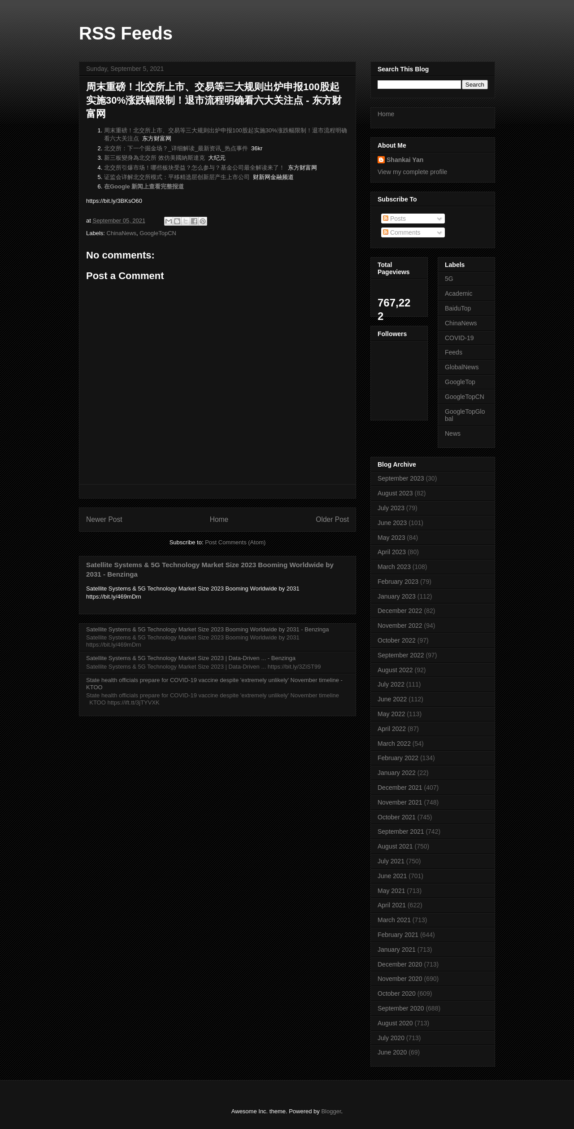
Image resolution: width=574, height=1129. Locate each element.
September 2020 (401, 1008)
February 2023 (398, 581)
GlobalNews (461, 367)
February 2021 (398, 934)
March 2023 (394, 566)
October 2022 (397, 640)
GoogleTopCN (157, 233)
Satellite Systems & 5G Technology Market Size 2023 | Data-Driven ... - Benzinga (191, 658)
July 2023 (391, 508)
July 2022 (391, 684)
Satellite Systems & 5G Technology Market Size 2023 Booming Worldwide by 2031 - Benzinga (207, 629)
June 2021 (392, 876)
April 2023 (392, 552)
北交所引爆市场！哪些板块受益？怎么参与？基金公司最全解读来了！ (194, 167)
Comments (402, 232)
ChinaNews (121, 233)
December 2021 (400, 787)
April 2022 (392, 728)
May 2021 (391, 890)
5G (449, 278)
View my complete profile (412, 171)
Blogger (331, 1111)
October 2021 (397, 817)
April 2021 (392, 905)
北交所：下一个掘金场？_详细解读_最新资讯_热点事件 (176, 148)
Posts (394, 218)
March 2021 (394, 919)
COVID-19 (459, 337)
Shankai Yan (405, 159)
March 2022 (394, 743)
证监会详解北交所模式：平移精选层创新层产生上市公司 (177, 177)
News (453, 433)
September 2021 (401, 831)
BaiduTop (458, 308)
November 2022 (400, 625)
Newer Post (104, 519)
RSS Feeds (126, 33)
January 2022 (397, 772)
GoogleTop (460, 381)
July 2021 (391, 861)
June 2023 (392, 522)
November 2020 (400, 978)
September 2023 (401, 478)
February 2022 (398, 757)
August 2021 (395, 846)
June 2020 (392, 1052)
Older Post (332, 519)
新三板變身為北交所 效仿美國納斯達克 (154, 157)
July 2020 (391, 1037)
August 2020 (395, 1023)
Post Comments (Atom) (235, 542)
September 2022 (401, 655)
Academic (458, 293)
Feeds (453, 352)
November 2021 (400, 802)
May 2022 (391, 714)
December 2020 (400, 964)
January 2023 (397, 596)
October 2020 (397, 993)
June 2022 (392, 699)
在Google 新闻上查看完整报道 (144, 186)
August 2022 (395, 670)
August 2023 (395, 493)
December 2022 (400, 610)
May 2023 (391, 537)
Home (219, 519)
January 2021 (397, 949)
